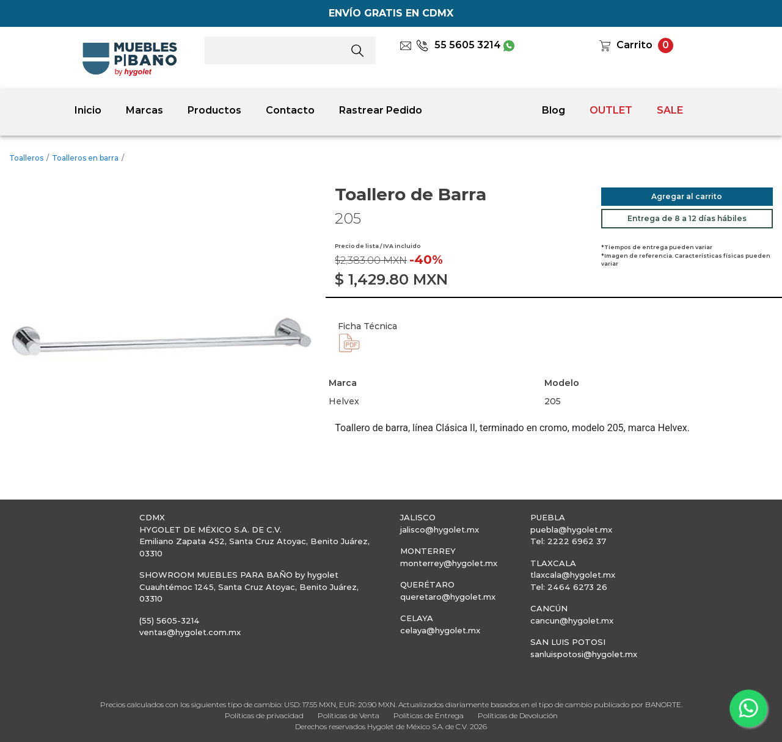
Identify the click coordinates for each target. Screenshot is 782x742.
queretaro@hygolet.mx (447, 597)
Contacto (290, 110)
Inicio (88, 110)
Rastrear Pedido (380, 110)
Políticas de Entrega (428, 715)
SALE (670, 110)
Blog (553, 110)
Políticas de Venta (348, 715)
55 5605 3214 (458, 45)
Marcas (144, 110)
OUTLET (611, 110)
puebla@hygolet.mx (571, 529)
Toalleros (26, 157)
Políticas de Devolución (518, 715)
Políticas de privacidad (264, 715)
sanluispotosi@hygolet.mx (583, 654)
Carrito (634, 45)
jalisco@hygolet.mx (439, 529)
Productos (214, 110)
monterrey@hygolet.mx (448, 563)
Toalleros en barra (85, 157)
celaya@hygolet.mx (440, 630)
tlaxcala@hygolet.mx (572, 575)
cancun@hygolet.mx (571, 620)
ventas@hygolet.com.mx (190, 632)
